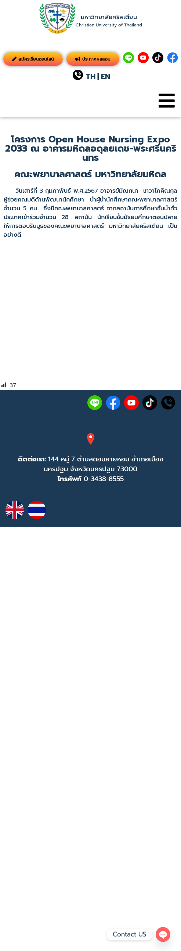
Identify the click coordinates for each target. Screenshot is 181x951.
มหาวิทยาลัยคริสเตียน (109, 17)
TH (90, 76)
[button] (166, 101)
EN (105, 76)
